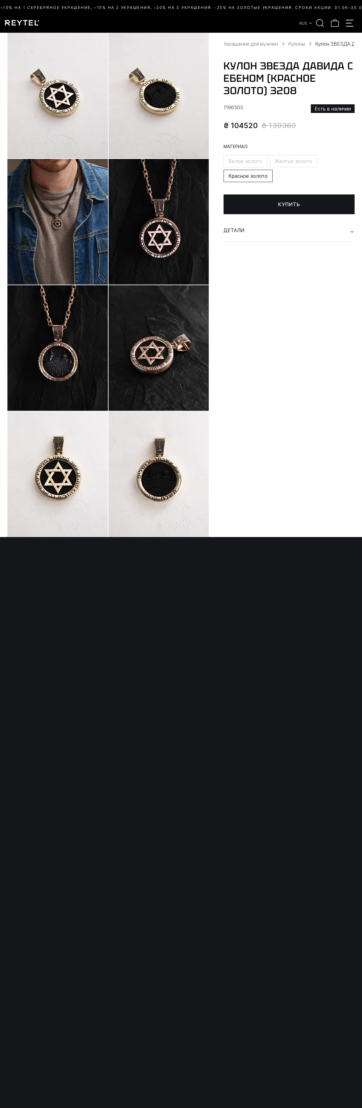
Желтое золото (293, 161)
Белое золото (245, 161)
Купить (289, 204)
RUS (306, 23)
